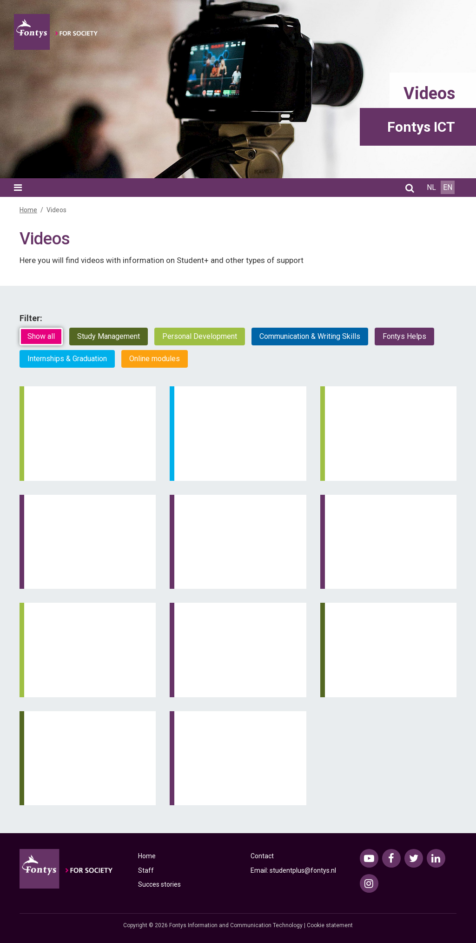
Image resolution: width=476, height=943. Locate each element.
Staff (146, 870)
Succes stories (159, 884)
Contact (262, 856)
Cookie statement (330, 925)
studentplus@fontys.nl (303, 870)
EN (447, 187)
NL (431, 187)
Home (28, 210)
